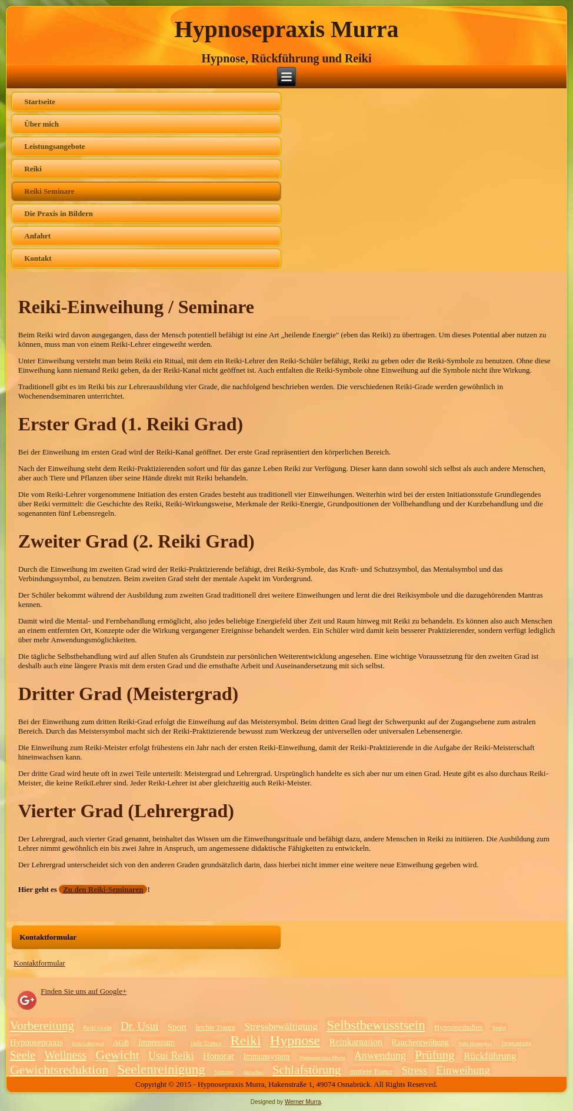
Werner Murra (303, 1102)
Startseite (39, 101)
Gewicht (117, 1054)
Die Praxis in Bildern (58, 213)
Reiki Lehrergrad (88, 1043)
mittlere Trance (371, 1071)
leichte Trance (216, 1027)
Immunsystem (266, 1056)
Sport (177, 1027)
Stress (414, 1070)
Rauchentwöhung (420, 1042)
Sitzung (224, 1071)
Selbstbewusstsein (376, 1025)
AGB (121, 1042)
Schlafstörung (306, 1070)
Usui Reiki (171, 1056)
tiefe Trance (206, 1042)
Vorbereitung (42, 1026)
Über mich (41, 124)
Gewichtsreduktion (59, 1069)
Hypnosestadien (458, 1027)
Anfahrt (37, 235)
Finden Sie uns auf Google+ (83, 991)
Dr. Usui (139, 1026)
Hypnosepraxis (36, 1042)
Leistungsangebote (54, 146)
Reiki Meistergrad (475, 1043)
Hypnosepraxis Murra (286, 29)
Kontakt (37, 258)
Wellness (65, 1055)
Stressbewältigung (281, 1026)
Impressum (156, 1042)
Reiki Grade (97, 1027)
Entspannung (516, 1043)
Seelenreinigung (161, 1069)
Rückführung (490, 1056)
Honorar (218, 1056)
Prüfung (435, 1055)
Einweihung (463, 1070)
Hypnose (295, 1040)
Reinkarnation (355, 1042)
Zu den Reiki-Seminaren (103, 889)
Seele (499, 1027)
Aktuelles (253, 1072)
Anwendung (380, 1056)
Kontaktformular (39, 963)
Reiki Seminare (49, 191)
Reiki (33, 168)
